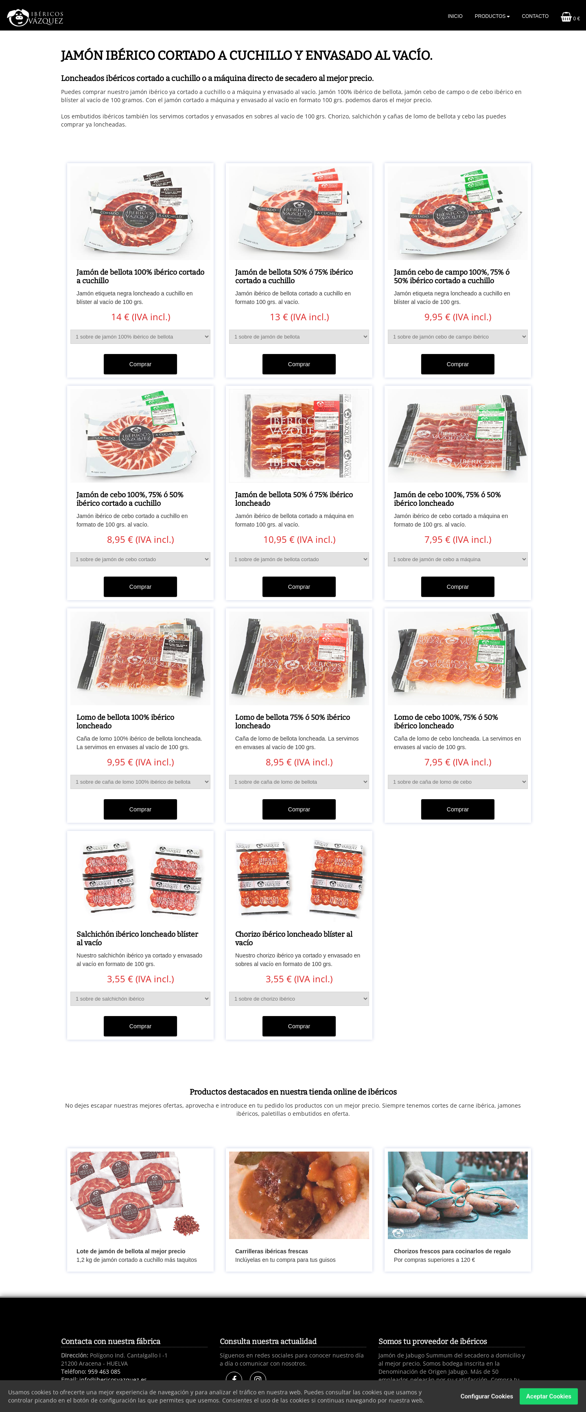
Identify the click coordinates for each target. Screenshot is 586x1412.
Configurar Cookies (487, 1399)
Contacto (535, 16)
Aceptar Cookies (548, 1399)
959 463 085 (104, 1371)
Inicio (455, 16)
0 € (570, 17)
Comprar (140, 364)
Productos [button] (492, 16)
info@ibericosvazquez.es (113, 1380)
